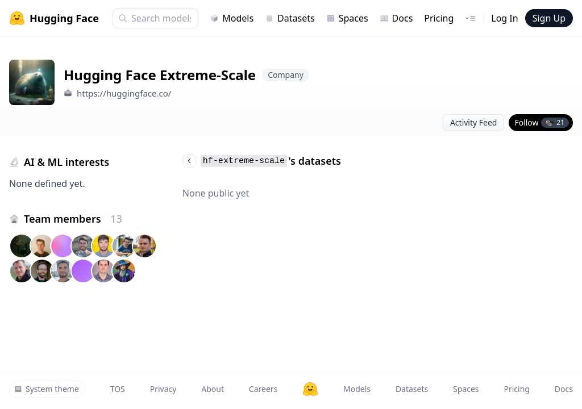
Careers (263, 388)
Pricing (439, 18)
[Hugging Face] (310, 389)
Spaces (347, 18)
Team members (73, 219)
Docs (396, 18)
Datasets (290, 18)
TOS (117, 388)
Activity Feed (473, 122)
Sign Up (549, 18)
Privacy (163, 388)
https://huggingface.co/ (124, 93)
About (212, 388)
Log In (504, 18)
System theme (46, 388)
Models (231, 18)
